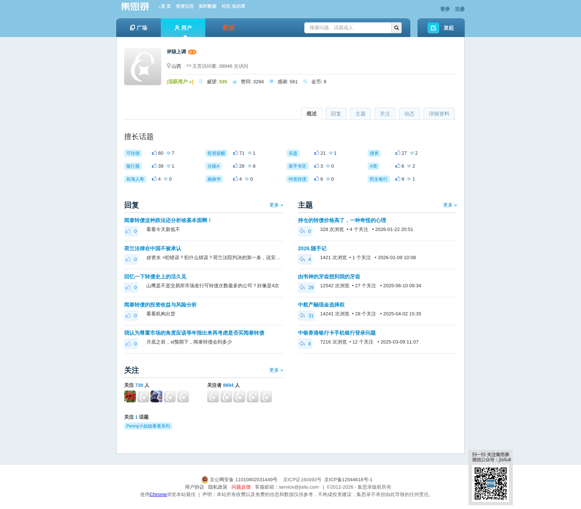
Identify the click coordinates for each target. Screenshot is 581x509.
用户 (183, 31)
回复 (336, 114)
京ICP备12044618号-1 (348, 479)
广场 (138, 28)
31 (306, 315)
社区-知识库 (233, 6)
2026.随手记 (312, 248)
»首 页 (165, 6)
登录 (445, 9)
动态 (409, 114)
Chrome (158, 494)
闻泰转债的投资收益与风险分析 (160, 305)
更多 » (276, 205)
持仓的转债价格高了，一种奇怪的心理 (342, 220)
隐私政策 (218, 487)
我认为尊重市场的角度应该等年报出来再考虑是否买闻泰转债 (194, 333)
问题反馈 (241, 487)
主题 (360, 114)
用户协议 (194, 487)
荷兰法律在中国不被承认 (152, 248)
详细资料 (439, 114)
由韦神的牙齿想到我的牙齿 (329, 276)
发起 (449, 28)
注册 (460, 9)
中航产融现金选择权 (321, 305)
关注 (385, 114)
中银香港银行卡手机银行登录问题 (337, 333)
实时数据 (207, 6)
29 (306, 287)
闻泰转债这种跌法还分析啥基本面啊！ (168, 220)
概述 (311, 114)
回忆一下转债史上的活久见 (155, 276)
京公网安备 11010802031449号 (240, 479)
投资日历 (185, 6)
